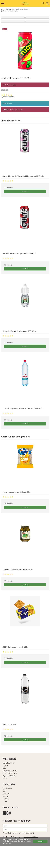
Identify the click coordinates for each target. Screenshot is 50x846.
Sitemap (5, 778)
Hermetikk (6, 799)
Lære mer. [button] (9, 843)
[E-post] (25, 829)
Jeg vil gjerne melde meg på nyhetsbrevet (19, 833)
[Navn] (25, 826)
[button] (25, 17)
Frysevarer (6, 794)
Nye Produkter (7, 788)
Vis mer (5, 801)
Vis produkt (25, 191)
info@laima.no (12, 773)
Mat (4, 791)
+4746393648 (11, 771)
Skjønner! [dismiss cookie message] (40, 841)
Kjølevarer (6, 796)
